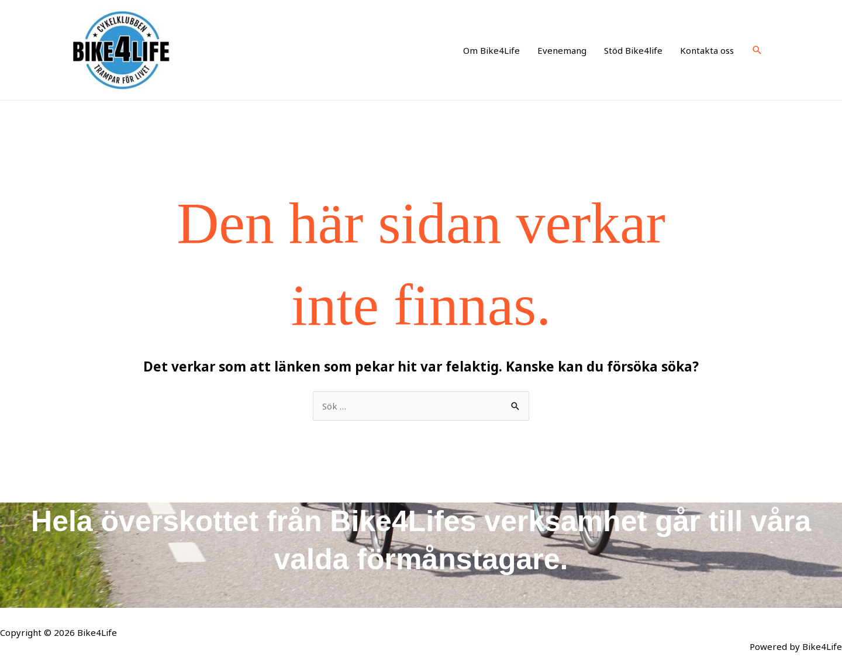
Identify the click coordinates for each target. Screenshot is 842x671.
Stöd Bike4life (633, 50)
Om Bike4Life (491, 50)
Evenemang (561, 50)
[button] (757, 50)
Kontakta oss (707, 50)
